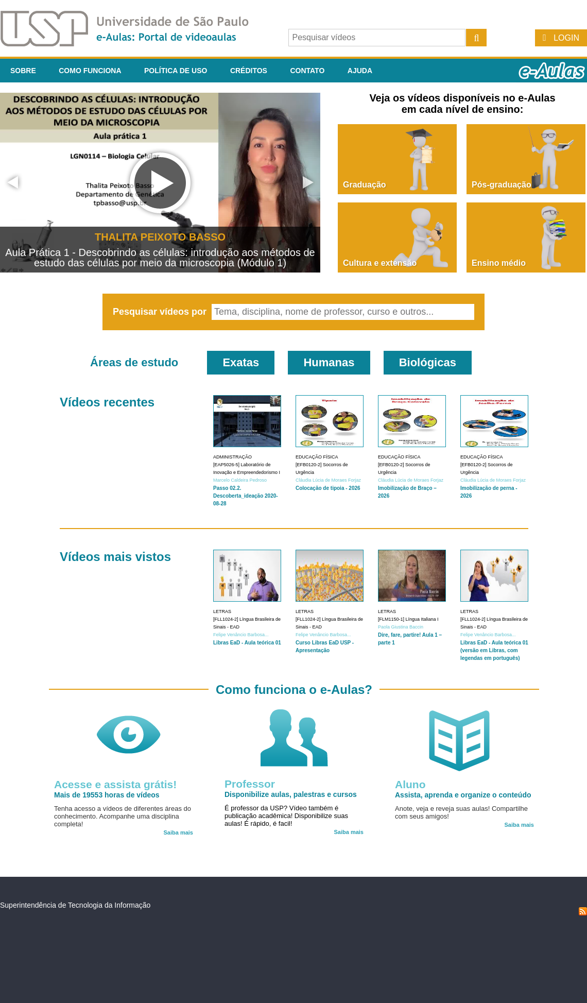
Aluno (410, 784)
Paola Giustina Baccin (400, 627)
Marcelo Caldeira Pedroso (240, 480)
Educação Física (317, 457)
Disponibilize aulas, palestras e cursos (291, 794)
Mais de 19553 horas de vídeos (107, 795)
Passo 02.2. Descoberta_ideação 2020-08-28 (245, 495)
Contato (307, 70)
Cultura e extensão (380, 263)
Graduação (364, 184)
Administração (232, 457)
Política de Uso (175, 70)
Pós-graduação (501, 184)
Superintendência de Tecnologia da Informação (75, 905)
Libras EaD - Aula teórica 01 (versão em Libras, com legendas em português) (494, 650)
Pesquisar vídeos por (161, 312)
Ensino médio (499, 263)
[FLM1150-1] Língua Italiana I (408, 619)
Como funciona (90, 70)
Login (566, 37)
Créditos (248, 70)
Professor (250, 784)
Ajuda (360, 70)
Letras (222, 611)
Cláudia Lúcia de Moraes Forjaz (328, 480)
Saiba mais (178, 832)
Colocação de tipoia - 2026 (328, 488)
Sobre (23, 70)
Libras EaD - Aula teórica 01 (247, 642)
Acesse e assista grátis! (115, 784)
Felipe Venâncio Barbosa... (241, 634)
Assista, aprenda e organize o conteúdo (463, 795)
